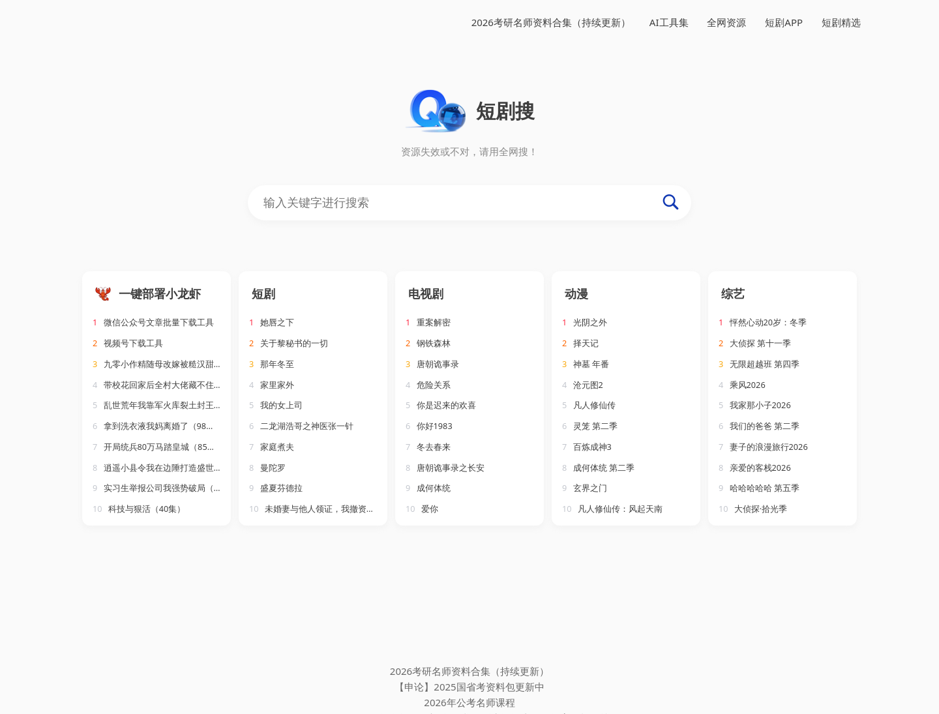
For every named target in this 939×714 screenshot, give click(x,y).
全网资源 (726, 22)
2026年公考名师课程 (469, 702)
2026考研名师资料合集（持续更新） (551, 22)
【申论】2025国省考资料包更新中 (469, 686)
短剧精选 (841, 22)
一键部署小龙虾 (160, 293)
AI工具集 (669, 22)
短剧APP (784, 22)
